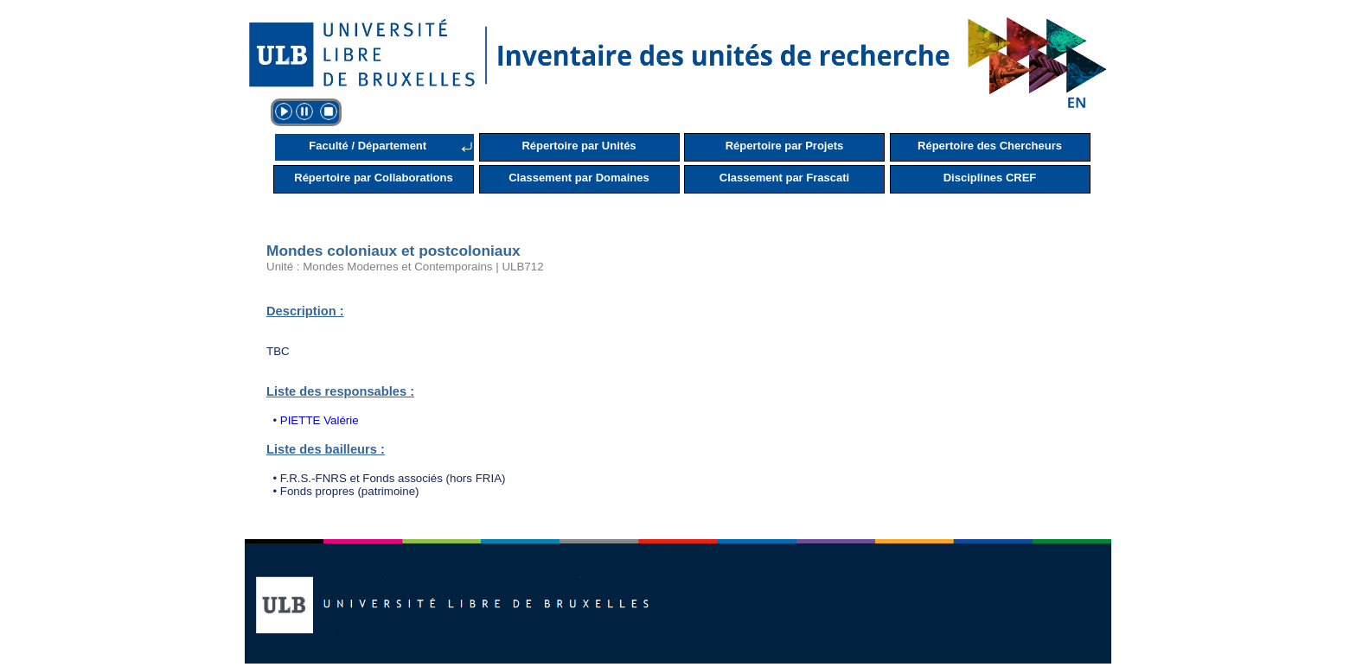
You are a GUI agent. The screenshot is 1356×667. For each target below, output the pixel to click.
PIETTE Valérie (319, 420)
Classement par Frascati (784, 177)
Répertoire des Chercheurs (990, 145)
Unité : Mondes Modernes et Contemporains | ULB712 (405, 266)
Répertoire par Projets (785, 145)
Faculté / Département (367, 145)
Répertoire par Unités (578, 145)
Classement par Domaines (578, 177)
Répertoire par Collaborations (373, 177)
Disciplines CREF (990, 177)
